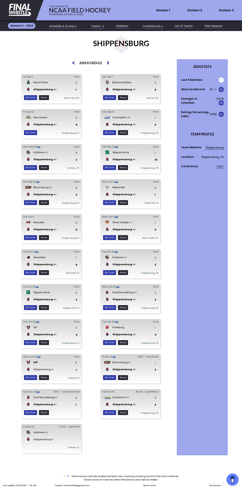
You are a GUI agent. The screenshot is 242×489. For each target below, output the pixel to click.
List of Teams (184, 26)
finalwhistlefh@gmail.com (77, 485)
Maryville (38, 222)
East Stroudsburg (122, 292)
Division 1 (163, 10)
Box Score (30, 97)
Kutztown (39, 152)
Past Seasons (213, 26)
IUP (35, 327)
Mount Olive (40, 82)
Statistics (122, 26)
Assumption (119, 117)
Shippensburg (43, 89)
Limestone (118, 397)
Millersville (118, 187)
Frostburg (118, 327)
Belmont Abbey (121, 82)
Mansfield (39, 257)
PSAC (220, 166)
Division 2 (194, 10)
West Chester (120, 222)
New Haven (40, 117)
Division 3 (226, 10)
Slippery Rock (120, 152)
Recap (44, 97)
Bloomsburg (41, 187)
